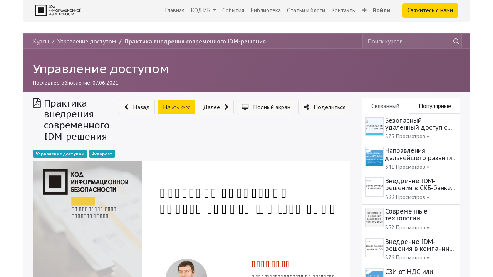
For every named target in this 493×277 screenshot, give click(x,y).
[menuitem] (175, 10)
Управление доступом (101, 68)
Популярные (435, 106)
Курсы (41, 41)
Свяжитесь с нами (430, 10)
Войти (381, 10)
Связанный (385, 106)
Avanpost (102, 154)
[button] (364, 10)
